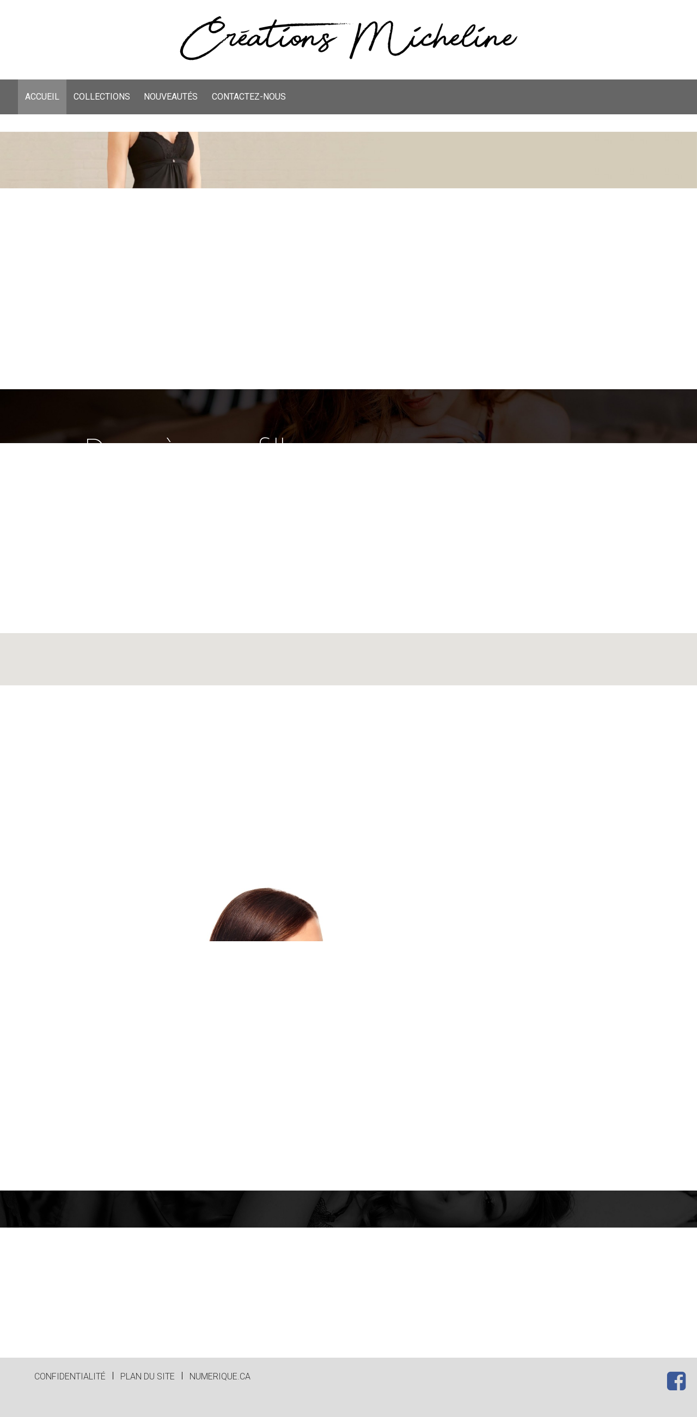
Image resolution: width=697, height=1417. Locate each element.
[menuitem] (42, 96)
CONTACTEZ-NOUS (249, 96)
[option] (348, 261)
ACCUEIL (42, 96)
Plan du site (147, 1376)
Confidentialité (70, 1376)
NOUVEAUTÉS (171, 96)
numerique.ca (219, 1376)
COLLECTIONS (102, 96)
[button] (348, 742)
